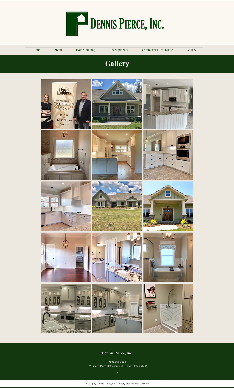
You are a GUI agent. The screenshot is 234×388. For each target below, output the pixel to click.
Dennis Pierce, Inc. (117, 353)
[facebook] (117, 373)
